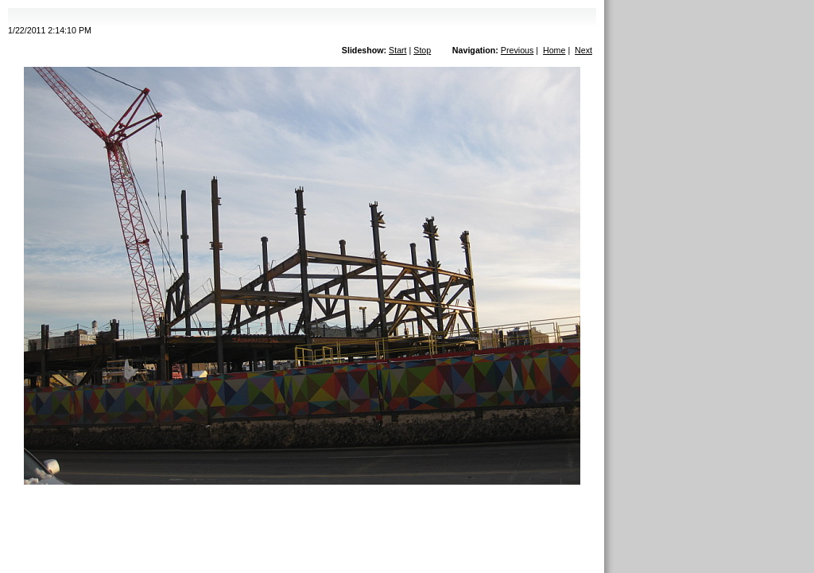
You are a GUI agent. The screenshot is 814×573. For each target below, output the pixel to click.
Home (554, 50)
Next (583, 50)
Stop (422, 50)
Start (398, 50)
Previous (517, 50)
